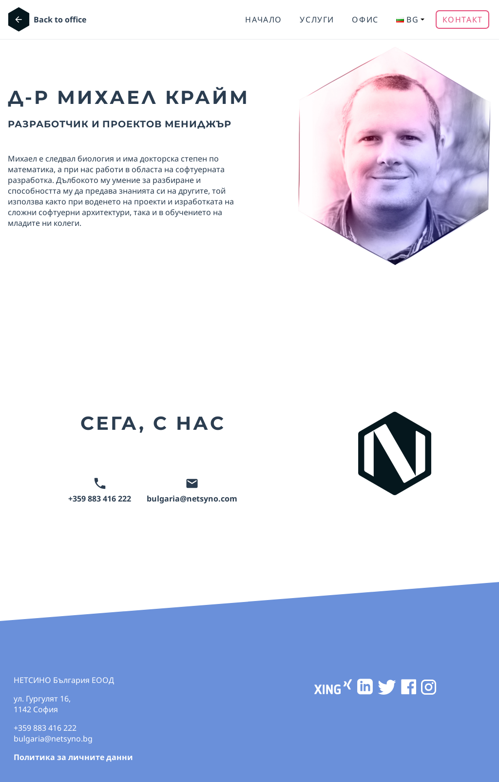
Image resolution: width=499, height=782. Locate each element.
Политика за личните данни (73, 757)
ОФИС (365, 19)
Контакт (462, 19)
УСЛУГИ (317, 19)
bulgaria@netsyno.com (192, 491)
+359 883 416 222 (99, 491)
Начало (263, 19)
